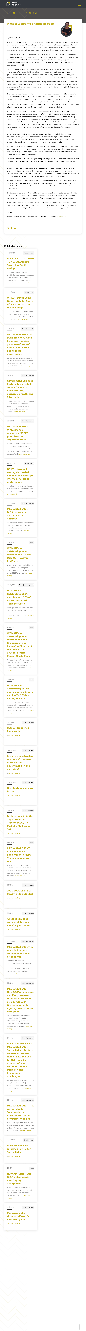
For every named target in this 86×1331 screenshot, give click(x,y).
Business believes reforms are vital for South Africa (19, 1148)
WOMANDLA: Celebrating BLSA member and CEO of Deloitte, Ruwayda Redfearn (19, 554)
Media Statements (28, 329)
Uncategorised (29, 585)
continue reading (25, 283)
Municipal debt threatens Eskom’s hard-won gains (18, 1216)
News (32, 253)
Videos (31, 1140)
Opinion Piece (29, 292)
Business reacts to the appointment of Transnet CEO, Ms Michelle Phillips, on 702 (20, 823)
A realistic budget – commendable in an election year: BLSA (18, 922)
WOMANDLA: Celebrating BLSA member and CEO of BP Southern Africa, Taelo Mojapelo (19, 597)
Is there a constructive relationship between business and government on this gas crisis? (20, 762)
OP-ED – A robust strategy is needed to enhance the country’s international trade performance (20, 475)
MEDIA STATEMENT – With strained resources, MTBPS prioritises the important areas (19, 433)
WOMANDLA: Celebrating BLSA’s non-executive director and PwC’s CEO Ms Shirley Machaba (20, 692)
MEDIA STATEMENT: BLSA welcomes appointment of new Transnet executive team (19, 855)
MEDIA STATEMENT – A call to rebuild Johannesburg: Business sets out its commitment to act (20, 1112)
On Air (24, 722)
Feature (26, 253)
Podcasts (31, 722)
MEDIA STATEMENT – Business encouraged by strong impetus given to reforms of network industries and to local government (19, 344)
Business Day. (62, 217)
